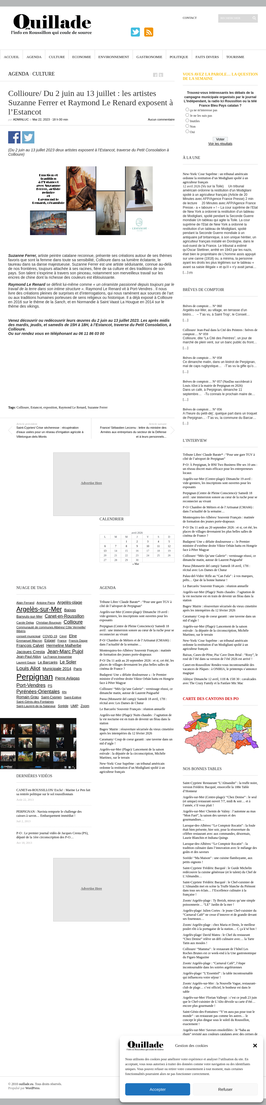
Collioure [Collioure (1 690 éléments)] (73, 622)
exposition (50, 407)
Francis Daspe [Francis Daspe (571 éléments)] (78, 640)
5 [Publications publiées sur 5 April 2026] (169, 541)
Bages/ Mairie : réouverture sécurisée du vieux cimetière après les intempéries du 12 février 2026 (220, 608)
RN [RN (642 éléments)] (64, 692)
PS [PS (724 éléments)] (50, 686)
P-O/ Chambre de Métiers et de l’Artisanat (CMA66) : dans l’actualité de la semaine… (218, 509)
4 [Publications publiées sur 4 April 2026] (158, 541)
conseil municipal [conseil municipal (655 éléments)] (28, 636)
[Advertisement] (91, 351)
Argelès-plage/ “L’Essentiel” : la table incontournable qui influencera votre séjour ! (218, 975)
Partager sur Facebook (14, 137)
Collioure (23, 407)
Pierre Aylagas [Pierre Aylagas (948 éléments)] (67, 678)
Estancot (36, 407)
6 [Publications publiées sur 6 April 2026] (105, 546)
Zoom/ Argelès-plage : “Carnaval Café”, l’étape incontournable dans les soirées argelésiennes (214, 965)
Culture (57, 57)
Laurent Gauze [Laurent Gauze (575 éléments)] (26, 662)
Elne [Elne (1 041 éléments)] (73, 636)
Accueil (11, 57)
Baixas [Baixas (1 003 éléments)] (70, 610)
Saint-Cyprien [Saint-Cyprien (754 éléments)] (51, 697)
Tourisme (235, 57)
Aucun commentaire (161, 119)
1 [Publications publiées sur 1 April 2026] (126, 541)
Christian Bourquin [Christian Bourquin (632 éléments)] (48, 622)
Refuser (225, 1089)
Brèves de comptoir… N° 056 (202, 409)
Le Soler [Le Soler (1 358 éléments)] (68, 661)
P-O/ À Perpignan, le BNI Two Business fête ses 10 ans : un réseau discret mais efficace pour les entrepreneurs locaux (220, 469)
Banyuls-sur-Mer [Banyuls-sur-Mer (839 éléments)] (29, 616)
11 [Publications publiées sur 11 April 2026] (158, 546)
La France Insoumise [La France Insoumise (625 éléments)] (57, 656)
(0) (191, 272)
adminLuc (21, 119)
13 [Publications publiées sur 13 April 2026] (105, 550)
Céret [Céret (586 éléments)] (63, 636)
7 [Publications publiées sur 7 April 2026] (115, 546)
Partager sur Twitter (28, 137)
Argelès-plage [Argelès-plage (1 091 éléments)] (69, 602)
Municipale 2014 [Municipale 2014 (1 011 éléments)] (57, 668)
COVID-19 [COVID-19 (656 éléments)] (50, 636)
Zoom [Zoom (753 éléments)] (84, 706)
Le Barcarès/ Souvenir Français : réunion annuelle (216, 586)
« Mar (135, 563)
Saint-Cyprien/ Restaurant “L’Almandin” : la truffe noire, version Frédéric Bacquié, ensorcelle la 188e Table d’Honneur (220, 787)
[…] (185, 272)
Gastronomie (149, 57)
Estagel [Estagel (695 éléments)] (49, 640)
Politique (179, 57)
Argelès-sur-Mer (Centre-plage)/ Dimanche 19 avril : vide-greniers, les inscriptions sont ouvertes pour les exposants (217, 483)
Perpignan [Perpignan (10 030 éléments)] (34, 676)
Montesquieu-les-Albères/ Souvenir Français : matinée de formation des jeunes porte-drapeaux (218, 519)
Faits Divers (207, 57)
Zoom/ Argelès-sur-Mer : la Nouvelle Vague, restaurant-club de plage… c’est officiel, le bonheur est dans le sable (219, 987)
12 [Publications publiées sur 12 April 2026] (169, 546)
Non (193, 126)
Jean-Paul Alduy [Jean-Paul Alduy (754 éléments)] (28, 657)
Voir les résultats (220, 144)
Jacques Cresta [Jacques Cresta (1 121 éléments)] (30, 651)
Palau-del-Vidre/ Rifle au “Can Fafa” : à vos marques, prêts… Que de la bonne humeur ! (218, 578)
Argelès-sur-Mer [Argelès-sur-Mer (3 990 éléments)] (39, 609)
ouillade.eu (26, 1084)
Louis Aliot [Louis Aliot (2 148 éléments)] (28, 668)
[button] (255, 1045)
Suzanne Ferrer (97, 407)
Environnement (113, 57)
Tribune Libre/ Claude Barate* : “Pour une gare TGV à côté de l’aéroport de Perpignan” (219, 457)
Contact (190, 17)
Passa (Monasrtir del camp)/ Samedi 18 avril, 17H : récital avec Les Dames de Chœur (216, 568)
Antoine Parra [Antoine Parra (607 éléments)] (46, 602)
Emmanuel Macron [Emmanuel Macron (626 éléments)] (29, 640)
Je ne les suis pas (201, 116)
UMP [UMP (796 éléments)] (74, 706)
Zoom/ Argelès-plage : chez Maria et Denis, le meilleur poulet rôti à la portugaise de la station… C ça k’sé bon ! (220, 927)
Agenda (33, 57)
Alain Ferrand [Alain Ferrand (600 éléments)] (25, 602)
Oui (192, 132)
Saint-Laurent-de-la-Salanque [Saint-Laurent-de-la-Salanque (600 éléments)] (36, 706)
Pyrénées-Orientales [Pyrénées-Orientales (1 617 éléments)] (38, 691)
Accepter (158, 1089)
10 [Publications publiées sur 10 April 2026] (148, 546)
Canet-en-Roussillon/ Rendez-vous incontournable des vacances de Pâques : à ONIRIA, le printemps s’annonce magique (220, 669)
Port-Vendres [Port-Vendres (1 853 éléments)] (31, 685)
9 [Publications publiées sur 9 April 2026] (137, 546)
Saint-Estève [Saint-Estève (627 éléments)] (72, 697)
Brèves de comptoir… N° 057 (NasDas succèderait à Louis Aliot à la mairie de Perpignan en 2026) (217, 384)
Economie (81, 57)
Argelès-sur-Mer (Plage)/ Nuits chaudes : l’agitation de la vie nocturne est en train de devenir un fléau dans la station (219, 596)
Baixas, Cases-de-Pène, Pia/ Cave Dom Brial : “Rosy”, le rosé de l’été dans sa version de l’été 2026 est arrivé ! (220, 657)
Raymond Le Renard (72, 407)
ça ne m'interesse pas (203, 110)
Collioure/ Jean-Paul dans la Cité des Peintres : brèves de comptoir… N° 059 (220, 332)
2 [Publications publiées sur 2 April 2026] (137, 541)
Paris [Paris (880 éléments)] (77, 669)
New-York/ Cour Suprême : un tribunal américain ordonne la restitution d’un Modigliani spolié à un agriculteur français (215, 178)
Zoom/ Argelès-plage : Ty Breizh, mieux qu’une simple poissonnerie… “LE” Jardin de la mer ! (219, 902)
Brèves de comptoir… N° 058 (202, 358)
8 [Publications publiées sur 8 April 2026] (126, 546)
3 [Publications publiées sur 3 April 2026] (147, 541)
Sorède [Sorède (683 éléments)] (63, 706)
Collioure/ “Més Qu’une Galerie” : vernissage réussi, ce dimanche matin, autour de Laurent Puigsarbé (219, 558)
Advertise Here (91, 483)
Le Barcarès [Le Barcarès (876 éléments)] (48, 662)
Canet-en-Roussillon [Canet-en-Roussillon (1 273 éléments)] (64, 616)
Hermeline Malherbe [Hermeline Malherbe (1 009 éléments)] (63, 645)
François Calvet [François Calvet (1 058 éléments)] (30, 645)
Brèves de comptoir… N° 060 (202, 306)
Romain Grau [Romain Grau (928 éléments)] (27, 697)
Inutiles (195, 121)
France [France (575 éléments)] (62, 640)
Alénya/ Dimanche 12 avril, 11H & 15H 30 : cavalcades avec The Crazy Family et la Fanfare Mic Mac (219, 681)
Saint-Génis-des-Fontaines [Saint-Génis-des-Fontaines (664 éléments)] (35, 701)
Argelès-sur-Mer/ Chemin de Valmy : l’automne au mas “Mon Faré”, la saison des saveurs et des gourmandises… (219, 815)
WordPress (32, 1088)
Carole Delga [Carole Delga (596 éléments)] (25, 622)
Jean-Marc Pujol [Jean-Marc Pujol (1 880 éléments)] (65, 651)
